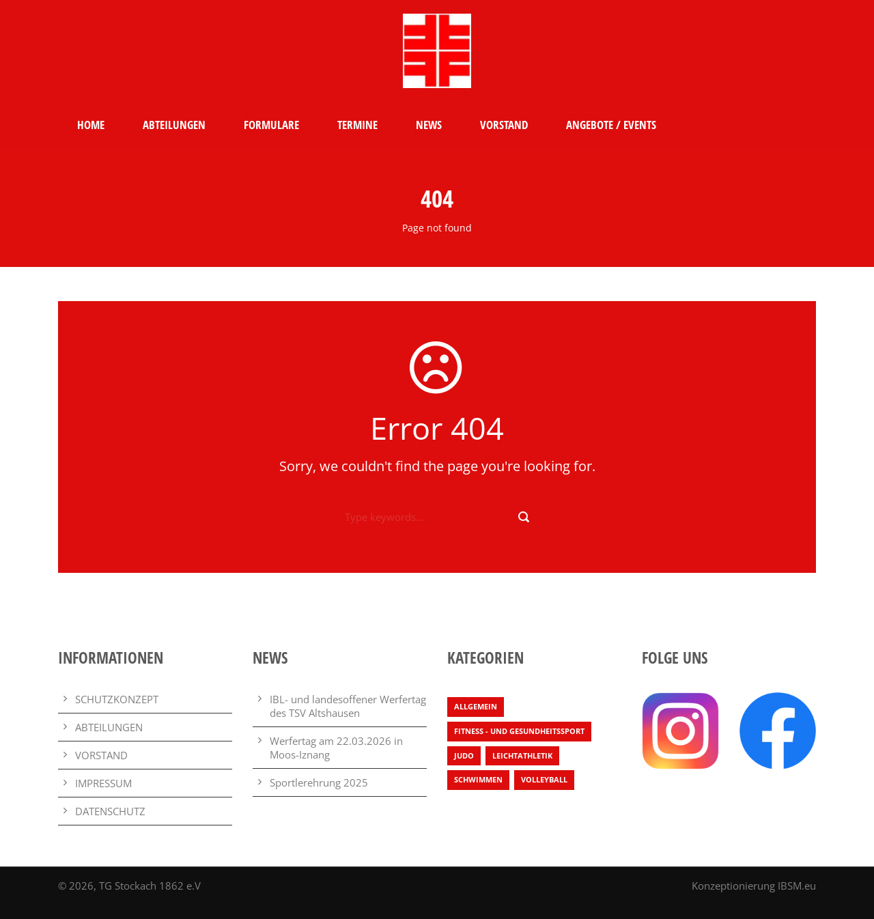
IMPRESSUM (103, 783)
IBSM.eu (797, 885)
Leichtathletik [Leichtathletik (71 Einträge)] (522, 755)
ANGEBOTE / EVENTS (611, 124)
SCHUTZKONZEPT (116, 699)
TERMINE (357, 124)
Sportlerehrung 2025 (319, 782)
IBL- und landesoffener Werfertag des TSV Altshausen (348, 706)
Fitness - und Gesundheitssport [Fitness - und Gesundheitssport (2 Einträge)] (519, 731)
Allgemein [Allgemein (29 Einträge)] (475, 706)
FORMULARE (271, 124)
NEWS (429, 124)
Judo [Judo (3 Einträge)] (464, 755)
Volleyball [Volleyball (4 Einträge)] (544, 779)
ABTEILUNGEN (174, 124)
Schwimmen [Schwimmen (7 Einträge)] (478, 779)
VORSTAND (504, 124)
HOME (90, 124)
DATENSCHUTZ (110, 811)
